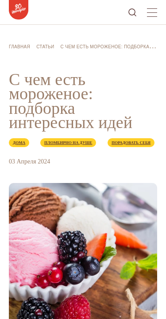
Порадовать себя (131, 142)
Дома (19, 142)
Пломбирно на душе (68, 142)
